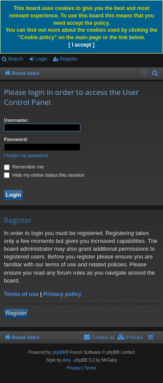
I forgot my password (26, 155)
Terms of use (21, 294)
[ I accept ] (81, 45)
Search (15, 58)
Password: (16, 139)
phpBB (59, 352)
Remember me (24, 166)
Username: (16, 120)
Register (69, 58)
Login (41, 58)
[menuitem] (155, 73)
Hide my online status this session (44, 175)
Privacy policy (62, 294)
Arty (66, 360)
